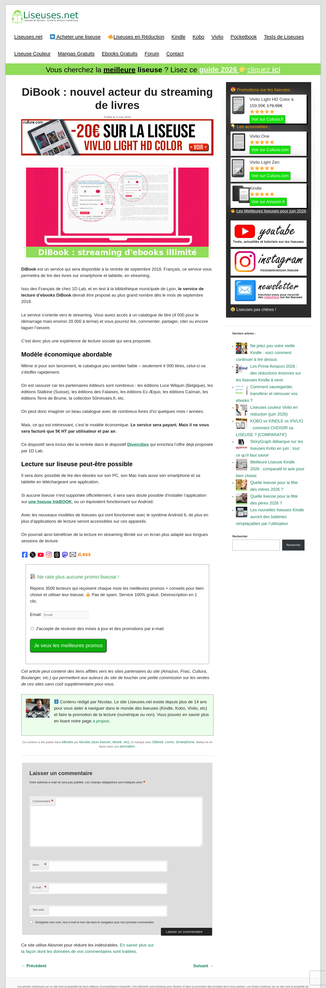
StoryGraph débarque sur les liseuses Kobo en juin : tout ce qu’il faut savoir (269, 448)
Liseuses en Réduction (136, 36)
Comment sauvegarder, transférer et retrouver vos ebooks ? (266, 393)
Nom (39, 837)
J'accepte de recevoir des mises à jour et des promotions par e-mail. (95, 603)
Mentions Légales (187, 963)
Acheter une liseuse (75, 36)
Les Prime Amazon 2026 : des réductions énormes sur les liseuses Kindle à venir (268, 372)
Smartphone (185, 715)
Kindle (178, 36)
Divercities (133, 428)
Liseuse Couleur (32, 53)
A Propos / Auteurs (161, 963)
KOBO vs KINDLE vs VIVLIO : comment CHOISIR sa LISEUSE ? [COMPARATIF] (269, 427)
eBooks (67, 715)
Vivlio (217, 36)
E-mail (39, 859)
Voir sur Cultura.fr (267, 118)
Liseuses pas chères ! (253, 309)
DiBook (157, 715)
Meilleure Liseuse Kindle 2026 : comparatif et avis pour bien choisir (270, 468)
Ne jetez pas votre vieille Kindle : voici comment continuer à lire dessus (265, 352)
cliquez (239, 69)
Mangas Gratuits (76, 53)
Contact (175, 53)
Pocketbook (244, 36)
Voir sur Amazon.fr (268, 201)
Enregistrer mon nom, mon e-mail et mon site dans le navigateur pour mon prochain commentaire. (94, 894)
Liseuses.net (28, 36)
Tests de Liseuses (284, 36)
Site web (38, 882)
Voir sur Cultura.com (270, 149)
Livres (169, 715)
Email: (36, 589)
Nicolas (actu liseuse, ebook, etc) (104, 715)
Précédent (33, 937)
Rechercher (239, 535)
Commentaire (43, 773)
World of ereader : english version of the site (163, 974)
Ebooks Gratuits (120, 53)
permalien (127, 719)
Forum (152, 53)
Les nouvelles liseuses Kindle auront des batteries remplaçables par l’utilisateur (270, 516)
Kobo (198, 36)
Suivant (203, 937)
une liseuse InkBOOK (42, 484)
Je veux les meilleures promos (67, 620)
